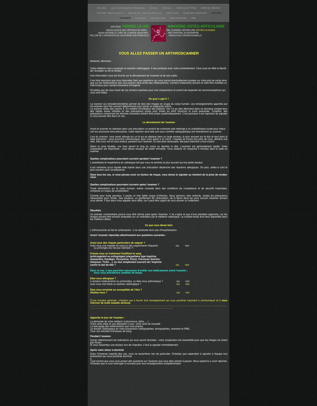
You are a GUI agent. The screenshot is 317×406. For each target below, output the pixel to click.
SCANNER (141, 18)
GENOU (154, 8)
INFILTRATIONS (178, 18)
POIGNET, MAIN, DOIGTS (110, 13)
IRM (193, 18)
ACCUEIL (102, 8)
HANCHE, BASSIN (210, 8)
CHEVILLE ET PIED (186, 8)
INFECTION (172, 13)
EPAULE (167, 8)
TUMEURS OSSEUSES (195, 13)
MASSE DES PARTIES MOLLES (145, 13)
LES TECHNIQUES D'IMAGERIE (128, 8)
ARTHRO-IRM (158, 18)
